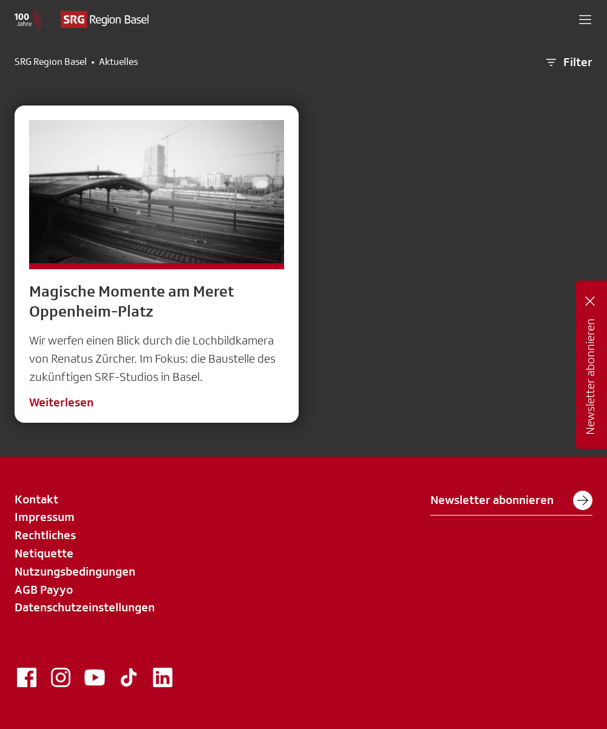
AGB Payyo (44, 589)
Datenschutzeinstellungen (85, 607)
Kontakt (36, 499)
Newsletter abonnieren (511, 500)
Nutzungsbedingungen (75, 571)
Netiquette (44, 553)
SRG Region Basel (51, 61)
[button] (585, 19)
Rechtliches (45, 535)
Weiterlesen (61, 402)
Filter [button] (568, 62)
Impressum (45, 516)
